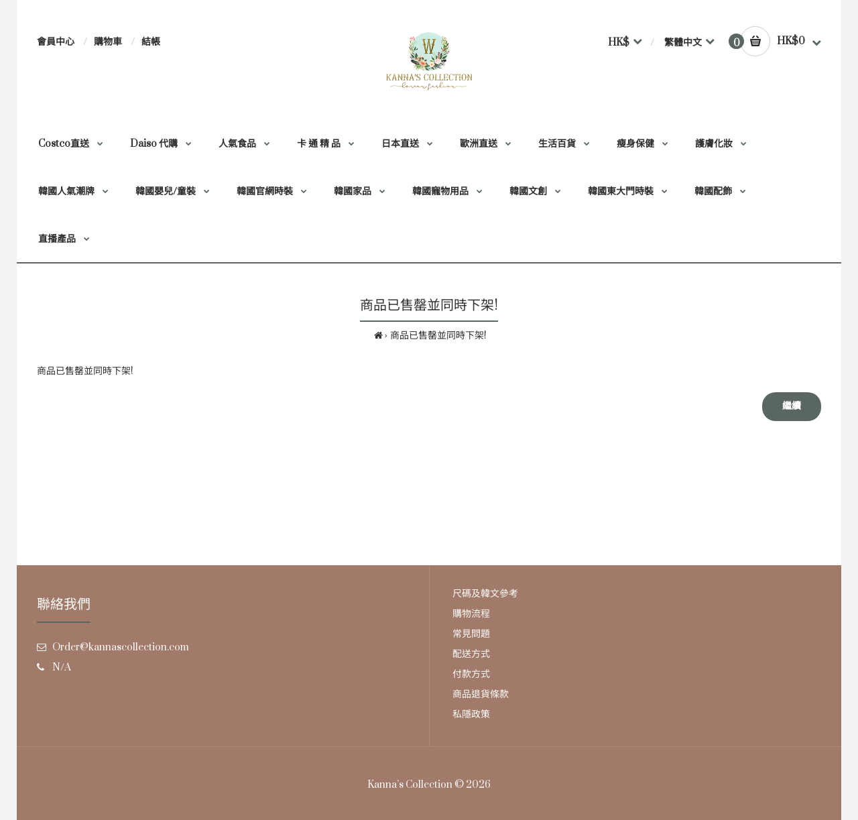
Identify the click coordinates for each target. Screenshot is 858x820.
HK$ (618, 42)
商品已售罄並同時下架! (438, 335)
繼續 (791, 406)
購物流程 (471, 613)
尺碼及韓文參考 (485, 593)
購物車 (108, 42)
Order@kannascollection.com (120, 647)
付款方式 (471, 674)
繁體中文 (683, 42)
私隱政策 (471, 714)
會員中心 (55, 42)
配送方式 (471, 654)
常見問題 (471, 634)
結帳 (150, 42)
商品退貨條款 (480, 694)
